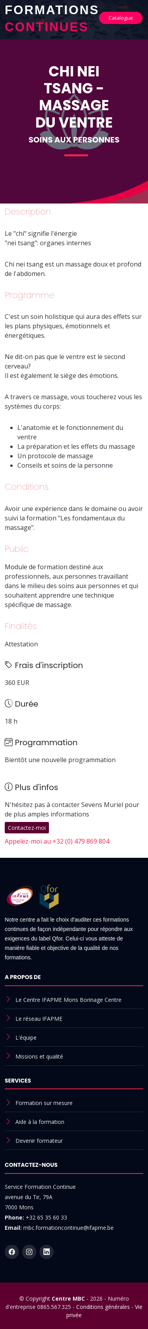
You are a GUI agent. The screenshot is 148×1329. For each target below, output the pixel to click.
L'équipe (26, 1037)
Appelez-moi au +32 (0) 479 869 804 (57, 841)
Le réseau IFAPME (38, 1018)
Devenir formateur (39, 1140)
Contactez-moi (27, 827)
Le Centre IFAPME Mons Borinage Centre (68, 999)
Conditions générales (103, 1306)
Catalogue (121, 17)
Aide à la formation (39, 1121)
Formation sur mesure (44, 1103)
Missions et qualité (39, 1056)
